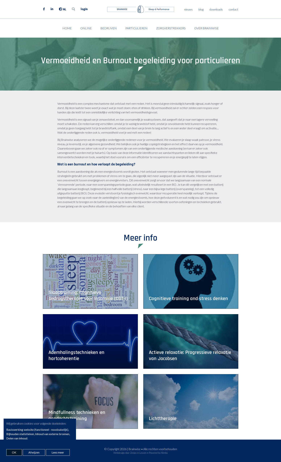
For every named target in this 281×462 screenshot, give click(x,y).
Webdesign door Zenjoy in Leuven (130, 452)
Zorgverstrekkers (171, 28)
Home (67, 28)
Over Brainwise (206, 28)
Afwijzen (33, 452)
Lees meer (58, 452)
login (84, 9)
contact (233, 9)
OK (14, 452)
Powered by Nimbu (158, 452)
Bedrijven (108, 28)
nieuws (188, 9)
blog (201, 9)
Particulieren (136, 28)
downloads (216, 9)
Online (86, 28)
